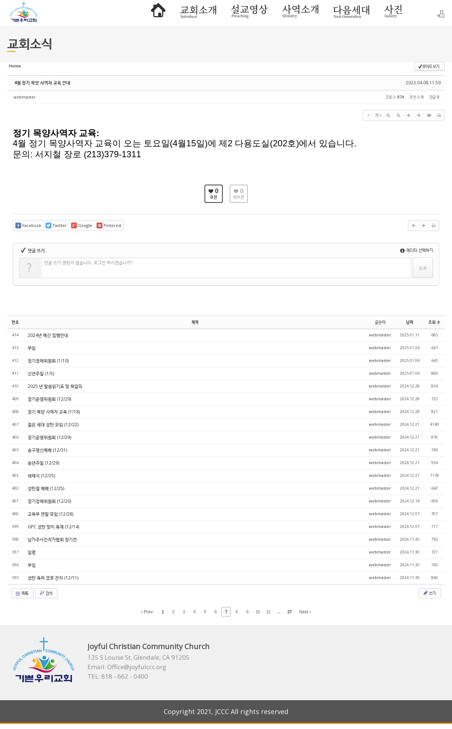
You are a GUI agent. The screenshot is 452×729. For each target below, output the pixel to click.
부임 (32, 348)
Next (305, 611)
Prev (147, 611)
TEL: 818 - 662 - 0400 (117, 676)
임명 (32, 552)
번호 (15, 322)
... (278, 611)
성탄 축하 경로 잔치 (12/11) (53, 578)
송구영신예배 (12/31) (47, 450)
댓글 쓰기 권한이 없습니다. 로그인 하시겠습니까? (88, 262)
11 (268, 611)
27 (289, 611)
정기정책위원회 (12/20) (49, 501)
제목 (195, 322)
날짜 (409, 322)
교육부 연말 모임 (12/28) (50, 514)
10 (258, 611)
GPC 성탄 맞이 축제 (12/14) (53, 527)
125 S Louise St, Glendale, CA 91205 (138, 657)
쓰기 (429, 593)
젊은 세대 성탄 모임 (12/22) (53, 424)
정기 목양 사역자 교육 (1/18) (54, 412)
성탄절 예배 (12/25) (46, 488)
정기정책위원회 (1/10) (48, 361)
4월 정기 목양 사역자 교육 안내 (42, 83)
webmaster (24, 97)
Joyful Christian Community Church (148, 646)
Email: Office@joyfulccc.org (126, 667)
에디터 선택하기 (416, 250)
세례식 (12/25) (41, 475)
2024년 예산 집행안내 (48, 335)
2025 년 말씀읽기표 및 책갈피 (55, 386)
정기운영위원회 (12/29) (49, 399)
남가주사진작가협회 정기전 (52, 539)
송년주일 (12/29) (43, 463)
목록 (21, 593)
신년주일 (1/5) (41, 373)
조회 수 (434, 322)
